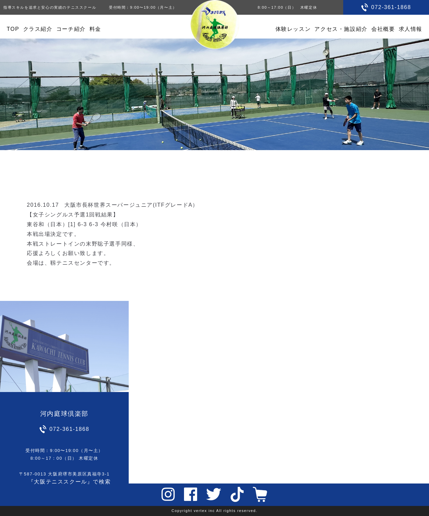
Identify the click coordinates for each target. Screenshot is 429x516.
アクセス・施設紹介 (340, 29)
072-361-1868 (391, 7)
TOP (13, 29)
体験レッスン (293, 29)
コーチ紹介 (71, 29)
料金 (95, 29)
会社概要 (383, 29)
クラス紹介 (38, 29)
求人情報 (410, 29)
